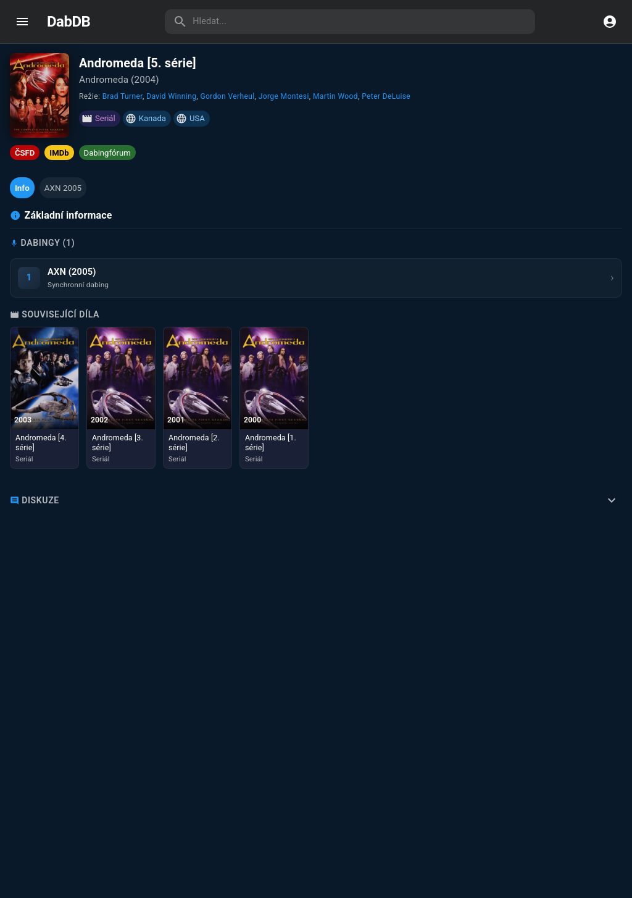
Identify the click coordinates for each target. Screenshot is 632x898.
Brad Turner (122, 96)
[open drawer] (22, 21)
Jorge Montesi (284, 96)
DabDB (68, 21)
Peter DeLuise (386, 96)
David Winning (171, 96)
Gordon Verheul (227, 96)
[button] (22, 187)
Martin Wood (335, 96)
